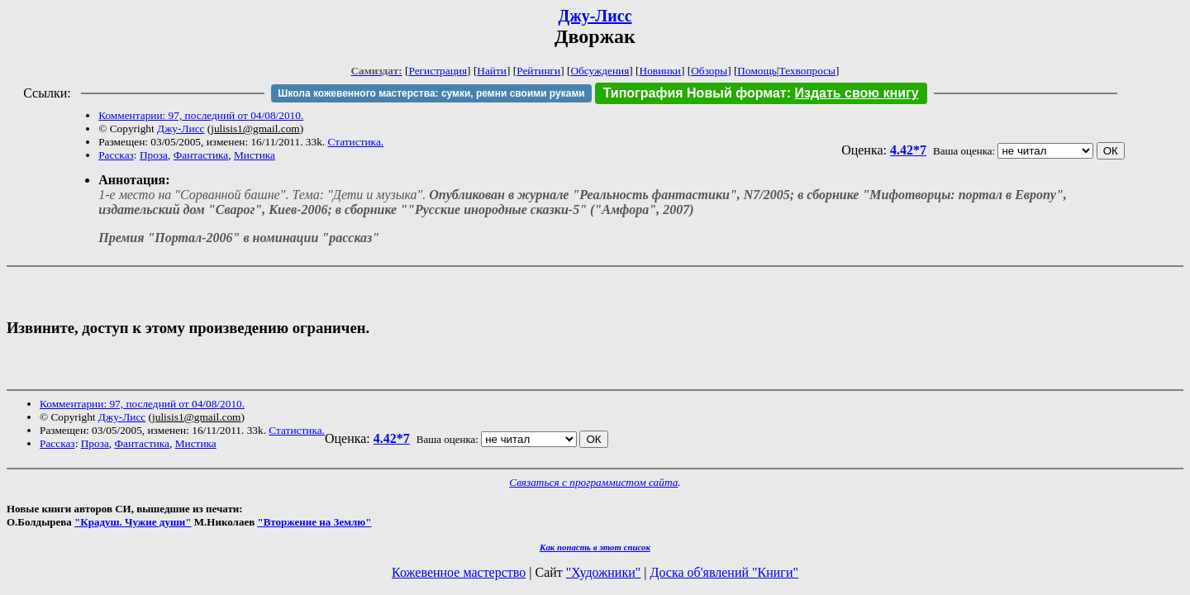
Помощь (756, 70)
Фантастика (201, 155)
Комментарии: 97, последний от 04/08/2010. (200, 115)
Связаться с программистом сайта (593, 482)
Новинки (660, 70)
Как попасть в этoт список (595, 547)
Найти (492, 70)
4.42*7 (908, 150)
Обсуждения (599, 70)
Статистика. (356, 142)
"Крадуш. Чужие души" (133, 522)
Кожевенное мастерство (459, 572)
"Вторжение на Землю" (314, 522)
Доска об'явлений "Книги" (724, 572)
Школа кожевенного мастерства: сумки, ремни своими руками (431, 93)
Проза (154, 155)
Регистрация (437, 70)
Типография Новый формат (695, 93)
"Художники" (603, 572)
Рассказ (116, 155)
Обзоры (709, 70)
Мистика (254, 155)
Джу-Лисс (594, 16)
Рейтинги (538, 70)
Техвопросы (807, 70)
